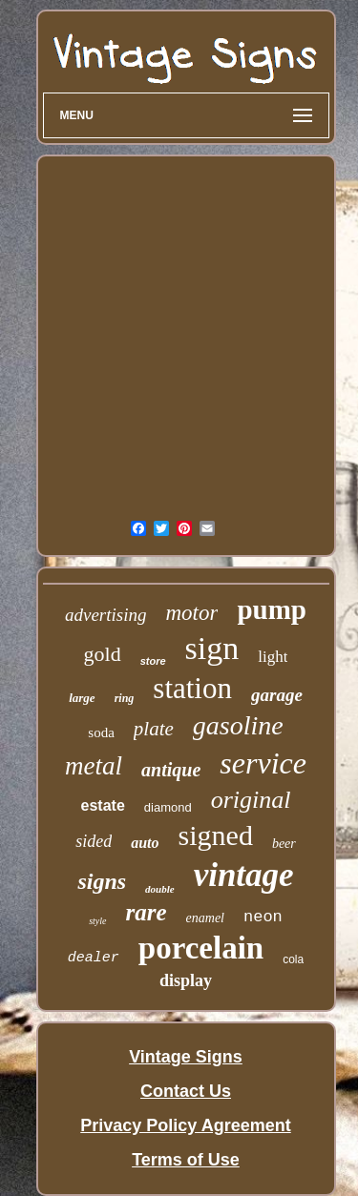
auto (144, 843)
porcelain (200, 948)
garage (277, 695)
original (251, 800)
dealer (93, 958)
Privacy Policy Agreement (185, 1125)
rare (146, 912)
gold (102, 654)
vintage (244, 875)
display (185, 980)
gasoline (238, 725)
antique (170, 769)
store (153, 661)
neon (263, 917)
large (82, 698)
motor (192, 613)
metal (93, 766)
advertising (106, 615)
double (160, 889)
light (272, 657)
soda (101, 732)
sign (212, 648)
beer (284, 843)
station (192, 688)
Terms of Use (186, 1159)
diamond (168, 807)
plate (154, 728)
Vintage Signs (185, 1056)
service (263, 763)
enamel (205, 918)
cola (293, 959)
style (97, 921)
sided (93, 841)
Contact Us (185, 1091)
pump (271, 609)
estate (103, 805)
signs (101, 881)
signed (216, 835)
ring (125, 698)
